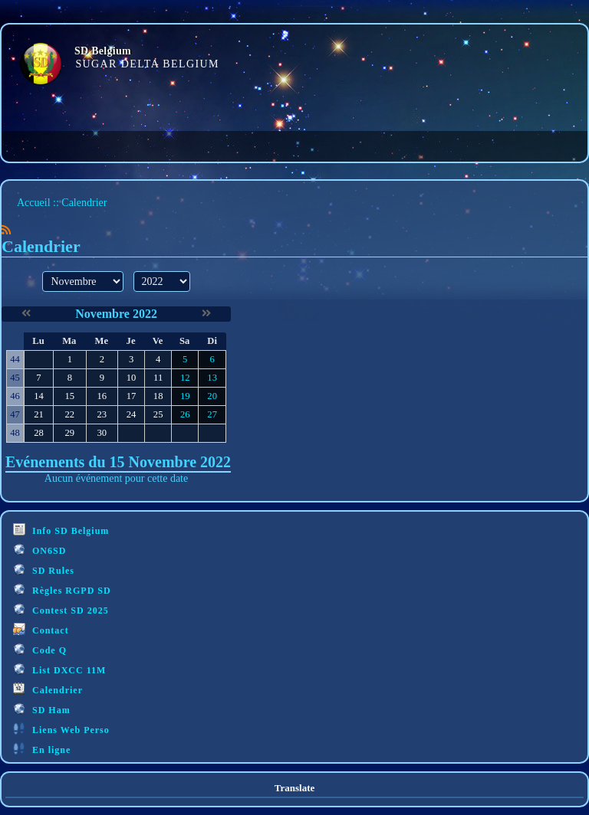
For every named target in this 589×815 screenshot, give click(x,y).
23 (102, 414)
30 (102, 432)
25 (158, 414)
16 (102, 396)
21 (39, 414)
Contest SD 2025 (61, 609)
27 (212, 414)
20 (212, 396)
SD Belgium (102, 51)
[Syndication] (6, 230)
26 (185, 414)
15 (69, 396)
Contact (41, 629)
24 (132, 414)
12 (185, 377)
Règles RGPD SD (62, 589)
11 (158, 377)
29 (69, 432)
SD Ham (42, 708)
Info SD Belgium (61, 529)
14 (39, 396)
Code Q (40, 649)
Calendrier (48, 689)
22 (69, 414)
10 (132, 377)
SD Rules (43, 569)
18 (158, 396)
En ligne (42, 748)
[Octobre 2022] (26, 313)
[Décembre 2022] (206, 313)
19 (185, 396)
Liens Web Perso (61, 728)
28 (39, 432)
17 (132, 396)
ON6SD (39, 549)
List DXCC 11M (59, 669)
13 (212, 377)
